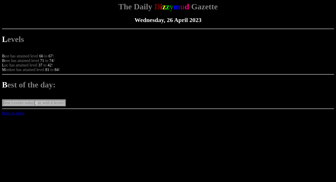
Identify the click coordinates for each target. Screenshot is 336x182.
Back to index (13, 113)
